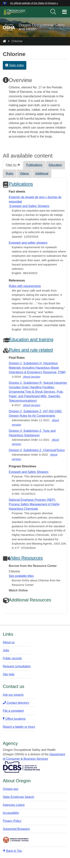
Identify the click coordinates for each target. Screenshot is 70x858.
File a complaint (13, 710)
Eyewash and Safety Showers (29, 471)
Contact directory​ (16, 702)
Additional (41, 173)
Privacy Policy (12, 820)
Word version (31, 376)
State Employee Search (18, 796)
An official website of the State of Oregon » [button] (34, 3)
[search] (53, 11)
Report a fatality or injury (19, 726)
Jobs (6, 650)
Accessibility (11, 812)
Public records (12, 658)
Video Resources (26, 557)
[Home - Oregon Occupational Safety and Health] (4, 41)
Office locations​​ (14, 718)
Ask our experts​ (13, 694)
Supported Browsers (16, 828)
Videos (24, 173)
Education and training (31, 339)
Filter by (13, 165)
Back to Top (12, 850)
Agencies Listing (14, 804)
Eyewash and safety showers (28, 242)
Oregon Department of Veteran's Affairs (16, 840)
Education (55, 165)
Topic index (14, 65)
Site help (8, 674)
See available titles (21, 575)
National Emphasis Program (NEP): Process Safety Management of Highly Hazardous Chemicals (34, 504)
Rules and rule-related (31, 349)
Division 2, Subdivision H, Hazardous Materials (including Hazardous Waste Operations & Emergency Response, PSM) (37, 368)
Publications (34, 165)
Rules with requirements (25, 286)
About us (9, 642)
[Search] (53, 11)
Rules (9, 173)
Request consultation (17, 666)
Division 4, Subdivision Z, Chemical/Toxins (37, 450)
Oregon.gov (10, 788)
